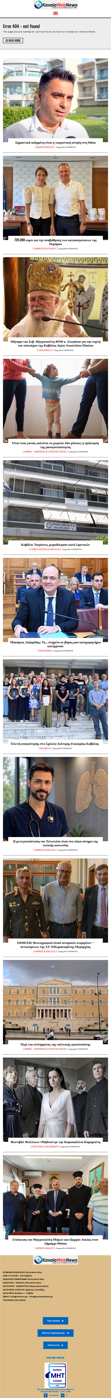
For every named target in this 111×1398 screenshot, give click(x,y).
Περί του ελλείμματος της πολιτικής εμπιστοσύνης (55, 1044)
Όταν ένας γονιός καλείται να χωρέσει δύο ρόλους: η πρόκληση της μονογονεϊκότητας (55, 445)
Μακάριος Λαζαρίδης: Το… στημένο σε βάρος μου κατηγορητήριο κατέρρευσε (55, 644)
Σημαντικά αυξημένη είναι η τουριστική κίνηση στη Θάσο (55, 142)
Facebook (53, 1395)
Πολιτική (45, 650)
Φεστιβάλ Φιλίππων (45, 1146)
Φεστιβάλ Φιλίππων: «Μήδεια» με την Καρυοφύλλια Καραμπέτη (55, 1142)
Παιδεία (45, 748)
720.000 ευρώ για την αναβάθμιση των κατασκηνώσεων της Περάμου (55, 242)
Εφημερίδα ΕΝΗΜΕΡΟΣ (66, 147)
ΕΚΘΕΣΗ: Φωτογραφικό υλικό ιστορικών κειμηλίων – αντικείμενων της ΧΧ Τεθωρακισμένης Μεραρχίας (55, 944)
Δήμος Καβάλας (45, 850)
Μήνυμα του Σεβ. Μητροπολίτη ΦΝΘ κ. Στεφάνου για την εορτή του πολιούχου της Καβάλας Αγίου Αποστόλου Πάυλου (55, 343)
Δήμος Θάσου (45, 147)
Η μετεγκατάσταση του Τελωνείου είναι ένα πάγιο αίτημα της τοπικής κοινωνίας (55, 843)
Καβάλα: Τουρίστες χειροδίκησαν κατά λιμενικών (55, 544)
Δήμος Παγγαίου (45, 248)
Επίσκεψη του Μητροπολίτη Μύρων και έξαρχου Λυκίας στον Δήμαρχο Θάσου (55, 1241)
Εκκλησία (45, 350)
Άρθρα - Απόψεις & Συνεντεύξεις (45, 451)
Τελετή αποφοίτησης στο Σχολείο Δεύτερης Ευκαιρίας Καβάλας (55, 744)
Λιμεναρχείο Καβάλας (45, 549)
